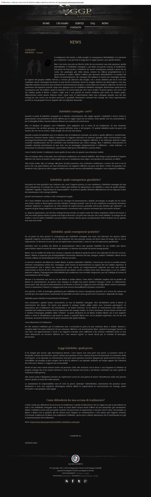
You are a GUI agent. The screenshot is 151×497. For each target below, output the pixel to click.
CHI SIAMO (62, 23)
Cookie (86, 473)
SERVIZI (79, 23)
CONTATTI (75, 27)
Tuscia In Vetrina (86, 476)
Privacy (80, 473)
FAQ (92, 23)
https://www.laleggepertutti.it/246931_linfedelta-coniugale (55, 422)
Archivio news (31, 443)
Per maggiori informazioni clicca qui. (71, 2)
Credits (95, 476)
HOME (46, 23)
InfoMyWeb (66, 476)
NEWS (105, 23)
